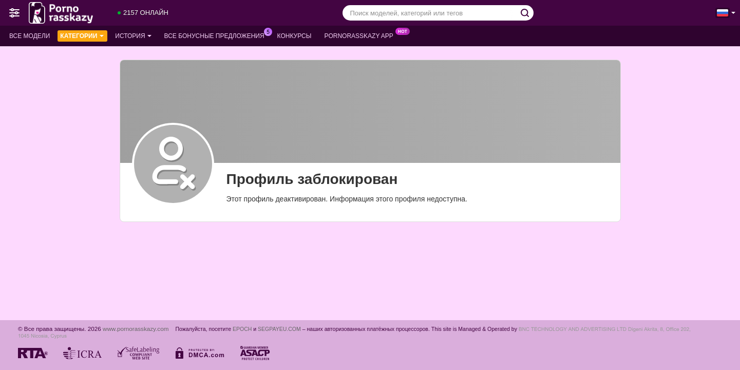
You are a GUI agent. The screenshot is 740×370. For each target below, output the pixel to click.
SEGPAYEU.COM (279, 329)
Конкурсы (294, 36)
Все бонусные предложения (217, 35)
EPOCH (242, 329)
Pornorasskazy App (361, 35)
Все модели (29, 36)
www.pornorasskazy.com (135, 328)
